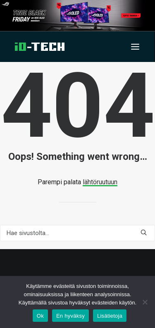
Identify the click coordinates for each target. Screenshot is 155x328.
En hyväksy (70, 316)
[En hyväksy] (145, 302)
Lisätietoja (109, 316)
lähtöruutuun (100, 182)
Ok (40, 316)
